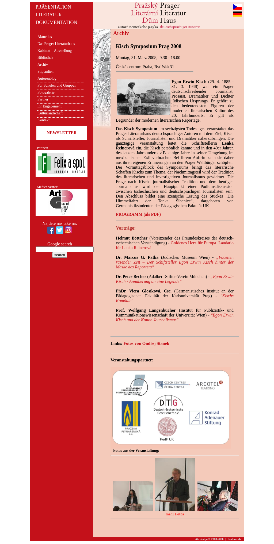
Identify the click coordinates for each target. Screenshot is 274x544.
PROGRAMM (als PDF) (138, 214)
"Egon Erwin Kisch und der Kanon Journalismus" (175, 317)
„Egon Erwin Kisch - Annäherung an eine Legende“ (175, 279)
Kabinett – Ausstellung (54, 51)
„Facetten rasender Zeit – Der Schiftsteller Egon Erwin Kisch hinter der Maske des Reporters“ (175, 262)
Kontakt (43, 120)
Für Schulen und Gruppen (56, 85)
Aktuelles (44, 37)
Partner (42, 99)
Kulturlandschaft (50, 113)
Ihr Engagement (49, 106)
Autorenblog (46, 78)
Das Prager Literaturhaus (56, 44)
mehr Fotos (175, 514)
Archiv (42, 65)
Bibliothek (45, 58)
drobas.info (235, 539)
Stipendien (45, 72)
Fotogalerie (46, 92)
